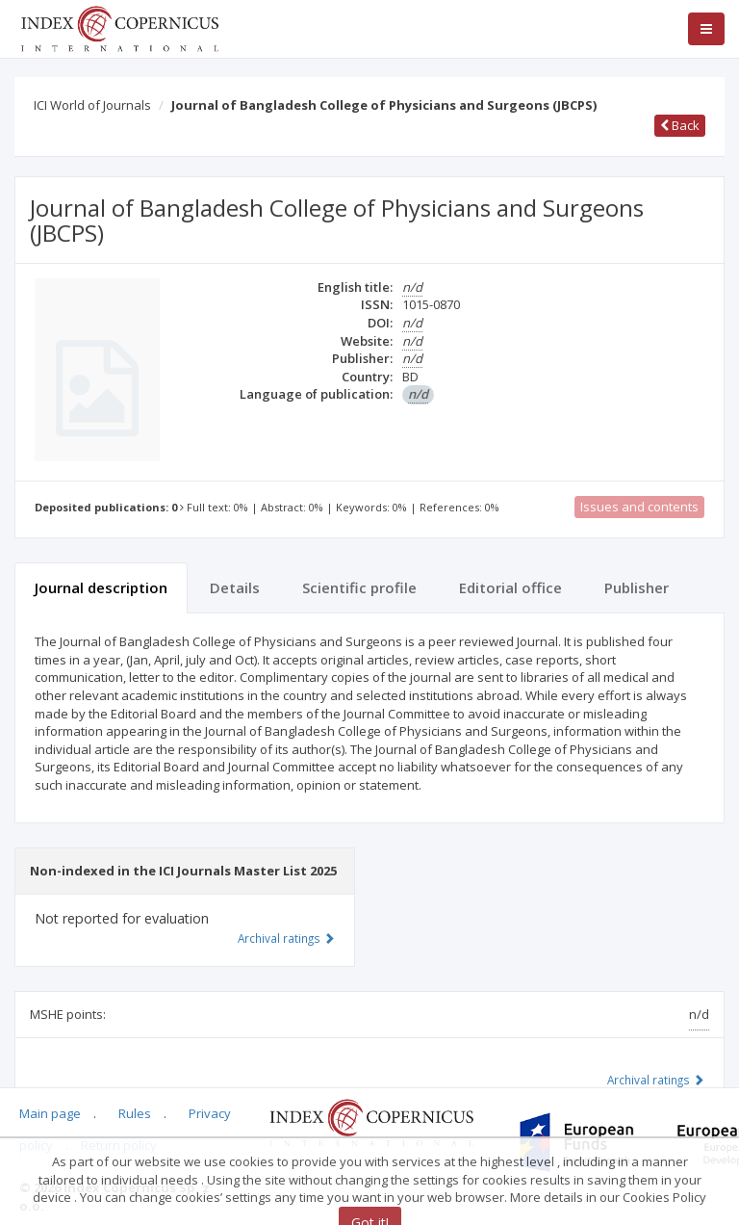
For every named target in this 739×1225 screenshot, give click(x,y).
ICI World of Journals (92, 105)
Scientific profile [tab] (359, 587)
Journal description (101, 587)
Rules (134, 1113)
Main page (50, 1113)
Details (235, 587)
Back (680, 125)
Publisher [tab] (636, 587)
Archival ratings (655, 1079)
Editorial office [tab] (510, 587)
